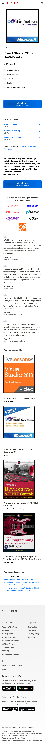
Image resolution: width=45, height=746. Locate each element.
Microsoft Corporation (16, 87)
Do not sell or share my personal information (17, 727)
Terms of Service (8, 738)
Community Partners (10, 640)
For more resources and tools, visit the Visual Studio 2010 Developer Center (21, 584)
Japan (4, 669)
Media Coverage (9, 637)
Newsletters (32, 630)
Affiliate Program (9, 644)
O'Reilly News (7, 634)
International (8, 661)
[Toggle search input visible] (42, 2)
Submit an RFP (8, 647)
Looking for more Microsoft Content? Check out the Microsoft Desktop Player (21, 589)
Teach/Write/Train (9, 627)
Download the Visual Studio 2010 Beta (19, 580)
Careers (5, 630)
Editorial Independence (10, 741)
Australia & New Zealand (12, 666)
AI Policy (31, 637)
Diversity (5, 651)
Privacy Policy (33, 634)
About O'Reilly (9, 622)
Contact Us (32, 627)
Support (32, 622)
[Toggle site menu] (2, 2)
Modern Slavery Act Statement (31, 741)
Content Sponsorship (10, 654)
